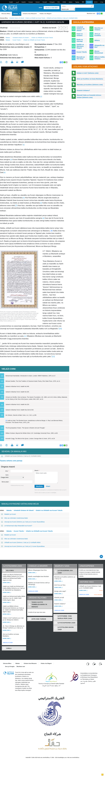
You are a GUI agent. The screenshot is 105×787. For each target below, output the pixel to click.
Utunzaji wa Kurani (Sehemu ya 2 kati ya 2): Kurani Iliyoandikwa (23, 522)
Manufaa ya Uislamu (98, 29)
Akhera (97, 40)
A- (60, 27)
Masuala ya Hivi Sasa (81, 58)
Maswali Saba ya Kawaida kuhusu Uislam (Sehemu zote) (89, 96)
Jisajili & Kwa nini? (51, 8)
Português (52, 2)
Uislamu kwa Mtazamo (30, 13)
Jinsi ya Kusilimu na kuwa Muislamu (90, 79)
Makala (15, 13)
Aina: (2, 37)
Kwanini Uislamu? (83, 90)
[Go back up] (101, 556)
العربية (17, 2)
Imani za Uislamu (80, 34)
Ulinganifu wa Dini (99, 46)
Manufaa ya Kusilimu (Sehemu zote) (90, 84)
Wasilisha (39, 486)
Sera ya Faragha (9, 666)
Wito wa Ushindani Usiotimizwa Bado (14, 518)
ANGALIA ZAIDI (8, 642)
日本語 (64, 2)
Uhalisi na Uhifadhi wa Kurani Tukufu (35, 18)
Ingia (40, 7)
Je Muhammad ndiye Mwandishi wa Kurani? (16, 525)
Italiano (70, 2)
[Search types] (68, 9)
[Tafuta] (92, 6)
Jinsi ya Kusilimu (97, 34)
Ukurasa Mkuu (5, 13)
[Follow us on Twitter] (94, 664)
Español (24, 2)
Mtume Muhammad (98, 52)
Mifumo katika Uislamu (99, 58)
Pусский (45, 2)
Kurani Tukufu (17, 40)
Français (30, 2)
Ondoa (101, 590)
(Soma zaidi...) (7, 582)
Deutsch (38, 2)
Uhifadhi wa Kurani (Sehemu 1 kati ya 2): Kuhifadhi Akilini (21, 456)
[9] (51, 231)
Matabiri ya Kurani (8, 514)
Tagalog (77, 2)
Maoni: (37, 470)
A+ (66, 27)
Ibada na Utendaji (80, 40)
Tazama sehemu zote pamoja (11, 461)
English (11, 2)
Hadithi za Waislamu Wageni (80, 46)
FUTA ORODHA (98, 594)
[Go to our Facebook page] (88, 664)
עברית (101, 2)
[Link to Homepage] (9, 7)
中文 (58, 2)
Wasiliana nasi (91, 13)
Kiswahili (89, 2)
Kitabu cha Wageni (45, 13)
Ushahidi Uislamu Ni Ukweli (16, 18)
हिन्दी (83, 2)
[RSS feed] (100, 664)
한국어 (96, 2)
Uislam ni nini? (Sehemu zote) (87, 73)
